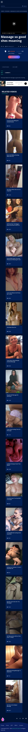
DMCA (16, 725)
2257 (12, 725)
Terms (7, 725)
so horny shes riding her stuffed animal (13, 121)
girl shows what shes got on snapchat (14, 190)
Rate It (19, 53)
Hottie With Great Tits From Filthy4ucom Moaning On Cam (14, 259)
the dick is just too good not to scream (14, 499)
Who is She (15, 67)
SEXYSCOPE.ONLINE (16, 728)
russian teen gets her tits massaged (13, 602)
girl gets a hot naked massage (12, 705)
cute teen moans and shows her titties (13, 293)
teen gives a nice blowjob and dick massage (13, 361)
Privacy (2, 725)
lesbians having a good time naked (14, 464)
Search (24, 6)
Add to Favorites (14, 57)
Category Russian (5, 67)
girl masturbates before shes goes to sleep (14, 637)
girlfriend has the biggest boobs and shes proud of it (13, 224)
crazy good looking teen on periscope (13, 430)
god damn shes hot (11, 327)
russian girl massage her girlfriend (13, 395)
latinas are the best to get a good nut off (14, 568)
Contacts (21, 725)
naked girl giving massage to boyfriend (14, 671)
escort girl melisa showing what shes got (13, 155)
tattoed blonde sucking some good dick (14, 533)
